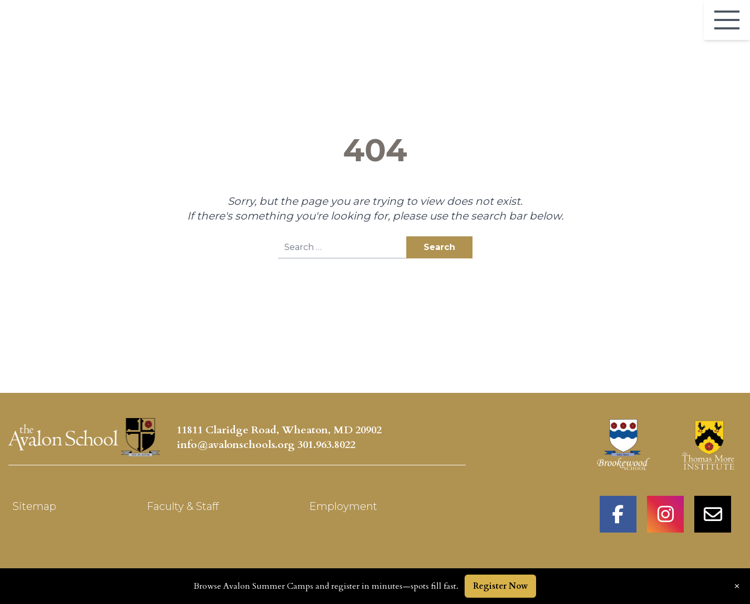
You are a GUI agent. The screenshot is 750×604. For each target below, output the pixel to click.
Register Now (500, 586)
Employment (343, 506)
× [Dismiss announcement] (736, 586)
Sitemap (34, 506)
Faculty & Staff (183, 506)
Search (439, 247)
